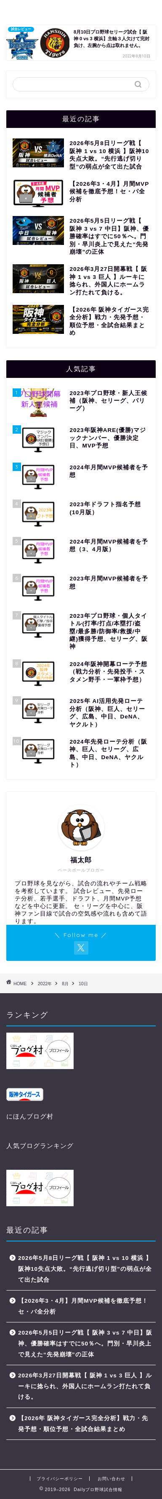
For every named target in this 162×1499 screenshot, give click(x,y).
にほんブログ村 (29, 1116)
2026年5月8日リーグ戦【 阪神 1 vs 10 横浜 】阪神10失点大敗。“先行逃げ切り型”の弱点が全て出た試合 (85, 1269)
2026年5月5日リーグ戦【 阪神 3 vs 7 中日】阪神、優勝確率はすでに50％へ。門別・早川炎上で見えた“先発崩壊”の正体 (85, 1343)
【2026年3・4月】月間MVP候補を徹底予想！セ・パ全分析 (83, 1306)
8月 (65, 983)
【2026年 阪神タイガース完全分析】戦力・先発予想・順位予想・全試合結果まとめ (83, 1423)
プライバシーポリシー (60, 1478)
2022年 (45, 983)
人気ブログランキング (40, 1145)
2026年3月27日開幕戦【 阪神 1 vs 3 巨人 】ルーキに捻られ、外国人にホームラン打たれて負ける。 (85, 1386)
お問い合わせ (111, 1478)
